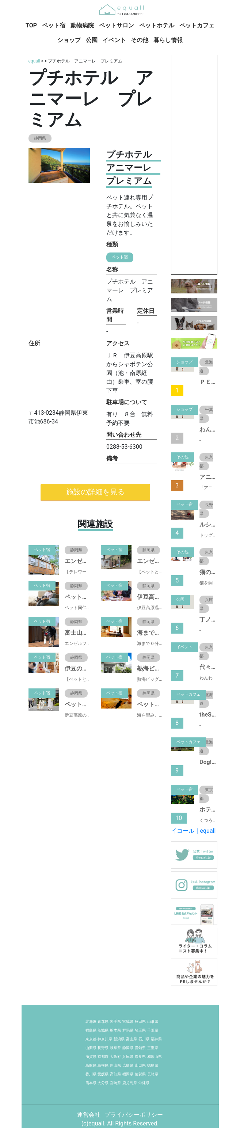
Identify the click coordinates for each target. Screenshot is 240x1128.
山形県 (152, 1021)
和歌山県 (154, 1057)
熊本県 (90, 1083)
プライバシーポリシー (133, 1114)
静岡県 (127, 1048)
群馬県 (127, 1030)
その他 (139, 40)
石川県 (143, 1039)
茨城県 (103, 1030)
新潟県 (119, 1039)
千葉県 (152, 1030)
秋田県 (140, 1021)
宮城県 (127, 1021)
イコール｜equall (193, 830)
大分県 (103, 1083)
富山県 (131, 1039)
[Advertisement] (194, 164)
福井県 (156, 1039)
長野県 (103, 1048)
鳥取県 (90, 1065)
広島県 (127, 1065)
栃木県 (115, 1030)
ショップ (69, 40)
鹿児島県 (129, 1083)
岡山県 (115, 1065)
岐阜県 (115, 1048)
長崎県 (152, 1074)
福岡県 (127, 1074)
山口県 (140, 1065)
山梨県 (90, 1048)
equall (34, 61)
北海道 (90, 1021)
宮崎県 (115, 1083)
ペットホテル (156, 25)
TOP (31, 25)
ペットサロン (116, 25)
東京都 (90, 1039)
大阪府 (115, 1057)
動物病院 (82, 25)
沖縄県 (143, 1083)
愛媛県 (103, 1074)
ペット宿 (53, 25)
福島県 (90, 1030)
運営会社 (89, 1114)
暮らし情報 (168, 40)
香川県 (90, 1074)
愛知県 (140, 1048)
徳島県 (152, 1065)
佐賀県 (140, 1074)
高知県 (115, 1074)
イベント (114, 40)
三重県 (152, 1048)
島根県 (103, 1065)
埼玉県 (140, 1030)
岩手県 (115, 1021)
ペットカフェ (196, 25)
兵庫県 (127, 1057)
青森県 (103, 1021)
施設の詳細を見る (95, 491)
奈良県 (140, 1057)
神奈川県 (105, 1039)
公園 (92, 40)
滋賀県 (90, 1057)
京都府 (103, 1057)
